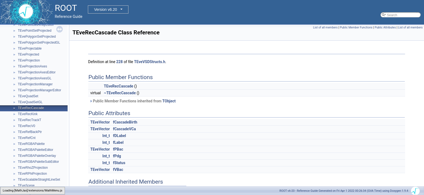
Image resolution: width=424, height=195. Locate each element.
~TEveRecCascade (120, 93)
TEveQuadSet (28, 96)
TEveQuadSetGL (30, 102)
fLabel (118, 142)
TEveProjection (29, 60)
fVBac (118, 169)
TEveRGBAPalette (31, 144)
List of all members (325, 27)
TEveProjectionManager (35, 84)
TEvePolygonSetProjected (37, 36)
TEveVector (100, 122)
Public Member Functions (356, 27)
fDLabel (119, 136)
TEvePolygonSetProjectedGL (39, 42)
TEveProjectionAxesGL (34, 78)
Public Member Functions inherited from (133, 101)
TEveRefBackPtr (30, 132)
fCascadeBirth (125, 122)
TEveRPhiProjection (32, 174)
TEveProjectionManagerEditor (39, 90)
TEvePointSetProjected (34, 30)
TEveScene (26, 185)
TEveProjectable (30, 48)
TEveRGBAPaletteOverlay (37, 156)
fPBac (118, 149)
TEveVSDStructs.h (149, 62)
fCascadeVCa (124, 129)
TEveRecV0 (26, 126)
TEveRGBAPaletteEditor (35, 150)
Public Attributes (385, 27)
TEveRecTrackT (29, 120)
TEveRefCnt (26, 138)
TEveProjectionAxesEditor (36, 72)
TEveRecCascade (31, 108)
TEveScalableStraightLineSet (39, 179)
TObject (168, 101)
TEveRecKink (28, 114)
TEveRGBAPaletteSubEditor (38, 162)
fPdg (117, 156)
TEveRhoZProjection (33, 168)
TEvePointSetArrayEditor (36, 25)
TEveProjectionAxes (32, 66)
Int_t (106, 136)
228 (119, 62)
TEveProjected (28, 54)
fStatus (119, 163)
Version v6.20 (105, 9)
